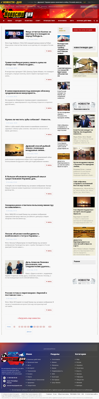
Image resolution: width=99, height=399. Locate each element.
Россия (78, 362)
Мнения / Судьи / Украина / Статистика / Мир (47, 2)
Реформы (79, 377)
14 (34, 327)
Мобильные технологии (35, 380)
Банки (54, 368)
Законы (79, 374)
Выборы (79, 385)
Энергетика (31, 385)
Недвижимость (57, 371)
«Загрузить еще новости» (29, 318)
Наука (29, 377)
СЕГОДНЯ (18, 21)
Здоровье (30, 382)
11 (25, 327)
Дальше (29, 331)
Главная (7, 6)
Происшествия (32, 362)
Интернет (30, 368)
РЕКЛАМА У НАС (31, 6)
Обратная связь (20, 6)
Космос (29, 374)
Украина (79, 365)
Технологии (31, 371)
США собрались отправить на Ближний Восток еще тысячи (63, 127)
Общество (80, 380)
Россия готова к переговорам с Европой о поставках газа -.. (26, 294)
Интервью (55, 380)
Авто (29, 365)
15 (37, 327)
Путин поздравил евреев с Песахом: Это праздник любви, (64, 115)
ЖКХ (53, 374)
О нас (13, 6)
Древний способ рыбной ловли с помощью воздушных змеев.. (38, 148)
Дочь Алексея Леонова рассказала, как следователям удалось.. (38, 264)
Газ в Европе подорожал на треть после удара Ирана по (63, 145)
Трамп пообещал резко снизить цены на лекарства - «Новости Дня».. (25, 63)
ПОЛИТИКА (28, 21)
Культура (55, 377)
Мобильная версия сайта (55, 6)
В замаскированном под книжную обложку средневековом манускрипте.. (27, 92)
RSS (38, 6)
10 (22, 327)
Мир (77, 359)
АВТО (72, 21)
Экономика (56, 359)
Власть (78, 371)
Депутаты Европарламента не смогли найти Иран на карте (63, 163)
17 (43, 327)
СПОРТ (38, 21)
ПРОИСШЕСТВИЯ (49, 21)
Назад (9, 326)
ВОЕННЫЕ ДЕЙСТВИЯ (84, 21)
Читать (49, 51)
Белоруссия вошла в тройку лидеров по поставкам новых (63, 48)
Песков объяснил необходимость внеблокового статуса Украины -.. (22, 234)
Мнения (79, 382)
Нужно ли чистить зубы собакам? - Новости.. (28, 119)
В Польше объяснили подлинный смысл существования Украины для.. (25, 177)
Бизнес (54, 362)
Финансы (55, 365)
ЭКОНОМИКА (62, 21)
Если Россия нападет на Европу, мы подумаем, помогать (62, 94)
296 (50, 327)
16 (40, 327)
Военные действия (34, 359)
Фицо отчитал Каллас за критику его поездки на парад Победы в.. (38, 33)
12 (28, 327)
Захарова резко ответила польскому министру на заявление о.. (29, 206)
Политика (79, 368)
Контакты (44, 6)
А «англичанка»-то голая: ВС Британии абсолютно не (65, 71)
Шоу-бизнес (56, 382)
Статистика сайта (91, 394)
